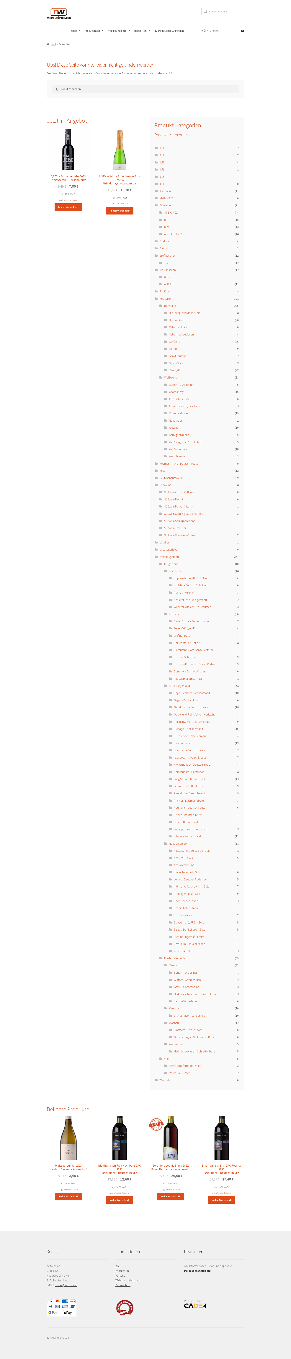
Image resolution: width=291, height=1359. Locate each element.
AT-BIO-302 (166, 198)
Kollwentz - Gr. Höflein (187, 643)
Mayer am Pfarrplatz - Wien (185, 1065)
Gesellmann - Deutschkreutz (191, 707)
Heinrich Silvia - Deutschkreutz (192, 721)
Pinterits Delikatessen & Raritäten (194, 650)
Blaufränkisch (177, 320)
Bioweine (165, 205)
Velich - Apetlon (183, 951)
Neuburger (175, 420)
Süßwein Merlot (173, 499)
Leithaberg (175, 614)
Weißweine (171, 377)
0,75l (162, 162)
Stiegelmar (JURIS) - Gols (189, 922)
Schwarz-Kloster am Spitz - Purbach (195, 664)
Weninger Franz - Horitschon (190, 829)
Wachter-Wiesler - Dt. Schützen (192, 607)
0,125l (168, 277)
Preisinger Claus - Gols (187, 893)
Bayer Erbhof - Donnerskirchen (192, 621)
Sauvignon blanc (179, 435)
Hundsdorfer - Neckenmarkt (190, 736)
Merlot (173, 349)
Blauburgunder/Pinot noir (184, 313)
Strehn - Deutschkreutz (188, 815)
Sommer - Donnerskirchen (190, 671)
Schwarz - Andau (184, 915)
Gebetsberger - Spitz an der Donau (195, 1037)
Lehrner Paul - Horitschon (189, 786)
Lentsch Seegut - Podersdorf (191, 879)
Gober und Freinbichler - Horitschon (195, 714)
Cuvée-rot (175, 341)
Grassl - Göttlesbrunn (186, 987)
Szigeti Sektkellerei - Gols (189, 929)
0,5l (161, 155)
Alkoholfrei (165, 191)
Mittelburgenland (179, 685)
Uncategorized (168, 549)
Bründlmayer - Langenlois (189, 1015)
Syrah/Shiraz (176, 363)
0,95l (162, 177)
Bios (166, 227)
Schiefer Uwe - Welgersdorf (190, 600)
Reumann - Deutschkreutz (189, 807)
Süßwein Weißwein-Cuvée (180, 535)
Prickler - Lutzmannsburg (189, 800)
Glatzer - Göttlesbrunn (187, 980)
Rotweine (170, 305)
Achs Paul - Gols (183, 858)
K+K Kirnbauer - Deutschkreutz (192, 764)
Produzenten (94, 31)
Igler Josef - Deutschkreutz (190, 757)
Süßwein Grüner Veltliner (179, 492)
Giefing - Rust (181, 635)
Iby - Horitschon (183, 743)
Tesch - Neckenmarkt (187, 822)
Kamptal (174, 1008)
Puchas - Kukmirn (184, 592)
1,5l (166, 263)
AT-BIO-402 (171, 212)
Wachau (174, 1023)
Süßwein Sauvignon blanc (179, 521)
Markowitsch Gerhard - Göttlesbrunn (195, 994)
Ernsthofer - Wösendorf (188, 1030)
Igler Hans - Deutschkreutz (189, 750)
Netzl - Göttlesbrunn (186, 1001)
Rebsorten (142, 31)
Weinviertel (176, 1044)
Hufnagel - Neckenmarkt (188, 729)
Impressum (122, 1271)
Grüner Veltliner (178, 413)
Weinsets (164, 1080)
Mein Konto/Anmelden (171, 30)
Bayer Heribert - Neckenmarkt (192, 693)
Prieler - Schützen (185, 657)
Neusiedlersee (178, 843)
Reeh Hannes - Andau (187, 901)
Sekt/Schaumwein (170, 478)
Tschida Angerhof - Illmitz (189, 937)
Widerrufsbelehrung (127, 1280)
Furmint (164, 248)
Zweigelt (174, 370)
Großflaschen (167, 255)
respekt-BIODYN (173, 234)
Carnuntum (175, 965)
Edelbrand (165, 241)
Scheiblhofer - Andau (186, 908)
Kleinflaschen (167, 270)
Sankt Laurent (177, 356)
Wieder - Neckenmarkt (187, 836)
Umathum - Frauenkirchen (189, 944)
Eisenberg (175, 571)
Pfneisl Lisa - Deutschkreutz (190, 793)
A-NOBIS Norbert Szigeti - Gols (192, 850)
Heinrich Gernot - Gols (187, 872)
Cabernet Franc (178, 327)
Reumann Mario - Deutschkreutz (178, 463)
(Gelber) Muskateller (181, 385)
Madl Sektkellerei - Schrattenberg (194, 1051)
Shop (76, 31)
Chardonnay (176, 392)
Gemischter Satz (179, 399)
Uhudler (164, 542)
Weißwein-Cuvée (179, 449)
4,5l (161, 184)
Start (53, 44)
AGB (117, 1266)
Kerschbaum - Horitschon (189, 772)
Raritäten (165, 291)
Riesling (173, 427)
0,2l (161, 148)
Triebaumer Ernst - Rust (188, 678)
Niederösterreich (174, 958)
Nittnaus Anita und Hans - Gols (191, 886)
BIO (166, 220)
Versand (120, 1275)
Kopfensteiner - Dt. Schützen (191, 578)
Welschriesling (177, 456)
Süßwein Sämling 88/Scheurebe (183, 513)
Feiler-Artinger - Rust (186, 628)
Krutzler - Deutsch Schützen (190, 585)
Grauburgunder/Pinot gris (184, 406)
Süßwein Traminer (175, 528)
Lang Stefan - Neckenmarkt (190, 779)
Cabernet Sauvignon (181, 334)
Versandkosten (71, 200)
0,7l (161, 169)
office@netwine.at (66, 1285)
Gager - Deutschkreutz (187, 700)
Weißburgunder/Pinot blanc (185, 442)
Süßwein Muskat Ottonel (178, 506)
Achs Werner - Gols (185, 865)
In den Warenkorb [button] (68, 207)
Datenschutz (122, 1285)
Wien (167, 1058)
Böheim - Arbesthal (185, 972)
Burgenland (171, 564)
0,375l (168, 284)
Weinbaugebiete (118, 31)
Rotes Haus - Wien (179, 1073)
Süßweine (165, 485)
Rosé (162, 470)
